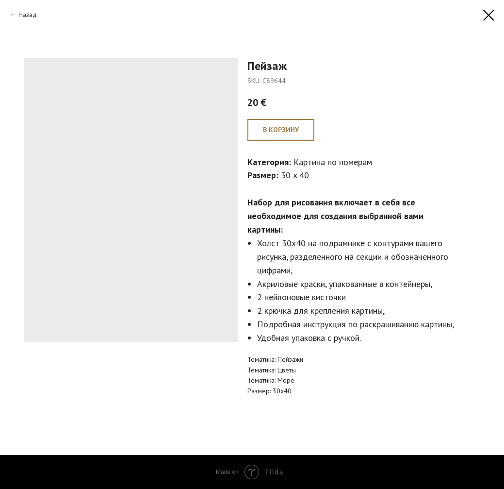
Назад (27, 14)
